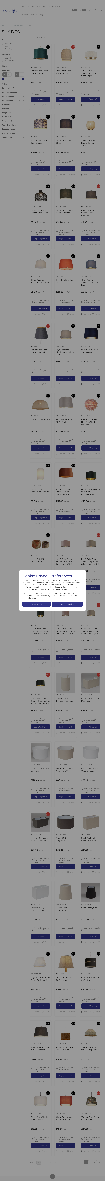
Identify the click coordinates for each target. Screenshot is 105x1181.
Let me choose (36, 604)
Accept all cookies (67, 604)
